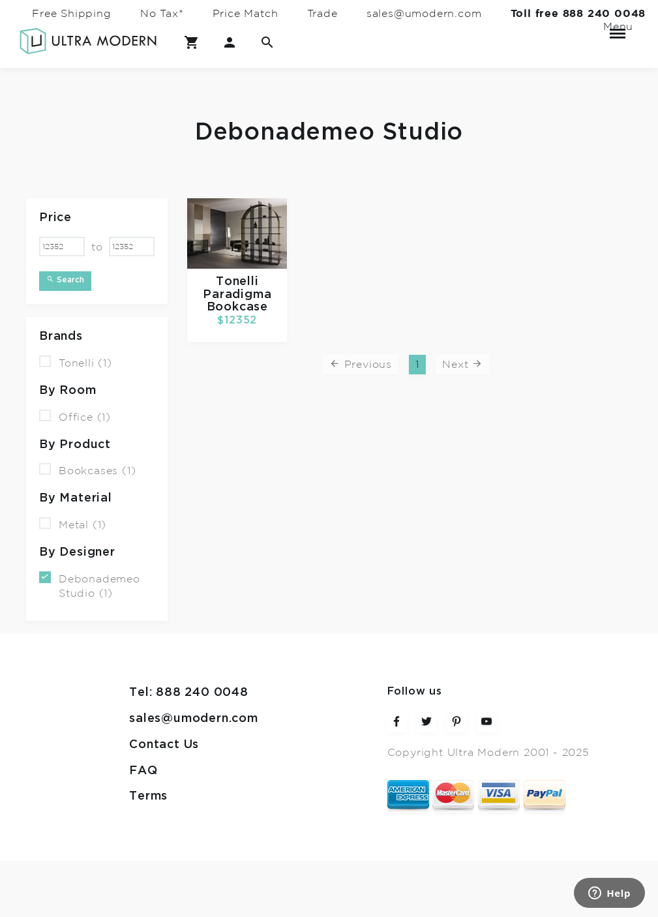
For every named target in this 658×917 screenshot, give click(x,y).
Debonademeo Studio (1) (89, 585)
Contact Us (164, 744)
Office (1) (75, 416)
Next (462, 364)
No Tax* (162, 13)
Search (65, 279)
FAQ (143, 770)
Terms (148, 796)
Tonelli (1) (75, 362)
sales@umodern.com (424, 13)
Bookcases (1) (87, 470)
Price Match (245, 13)
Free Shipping (71, 13)
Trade (322, 13)
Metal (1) (72, 524)
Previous (360, 364)
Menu (617, 28)
